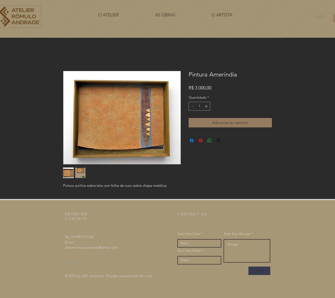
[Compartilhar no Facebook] (191, 140)
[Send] (259, 271)
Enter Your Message (237, 234)
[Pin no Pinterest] (200, 140)
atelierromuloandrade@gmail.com (91, 247)
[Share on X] (218, 140)
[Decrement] (192, 106)
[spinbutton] (199, 106)
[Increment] (206, 106)
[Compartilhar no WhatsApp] (209, 140)
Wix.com (145, 276)
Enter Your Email (189, 250)
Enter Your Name (189, 234)
